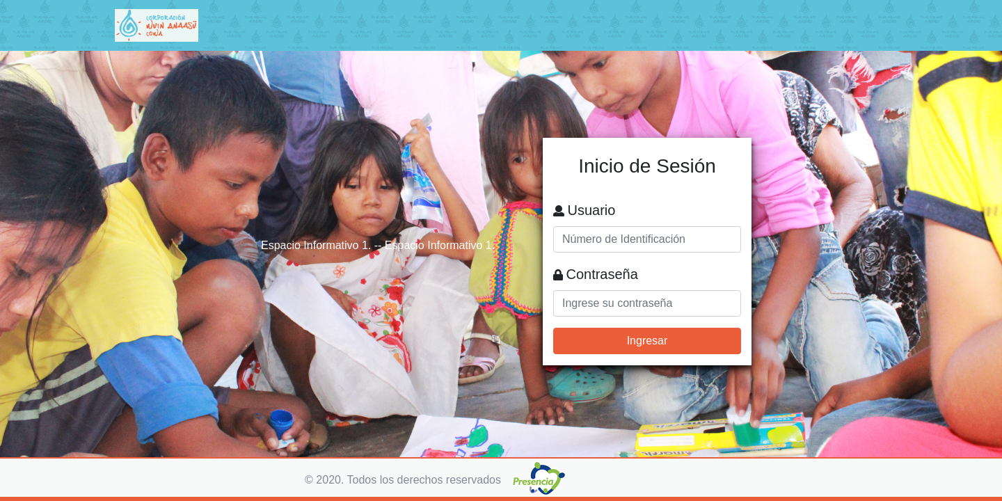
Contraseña (601, 274)
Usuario (591, 210)
